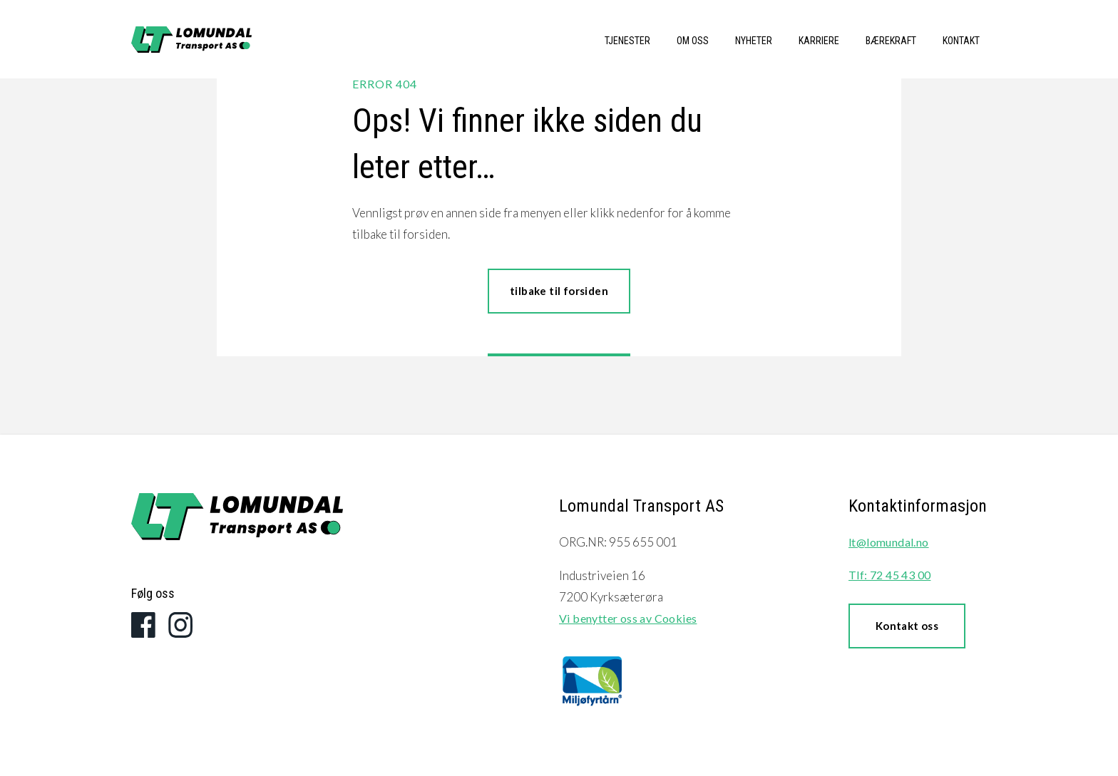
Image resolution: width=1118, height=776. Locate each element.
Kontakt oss (907, 625)
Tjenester (627, 40)
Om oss (693, 40)
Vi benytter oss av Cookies (628, 618)
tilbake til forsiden (559, 290)
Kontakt (961, 40)
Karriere (819, 40)
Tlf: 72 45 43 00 (889, 574)
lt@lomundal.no (888, 542)
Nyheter (753, 40)
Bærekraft (891, 40)
